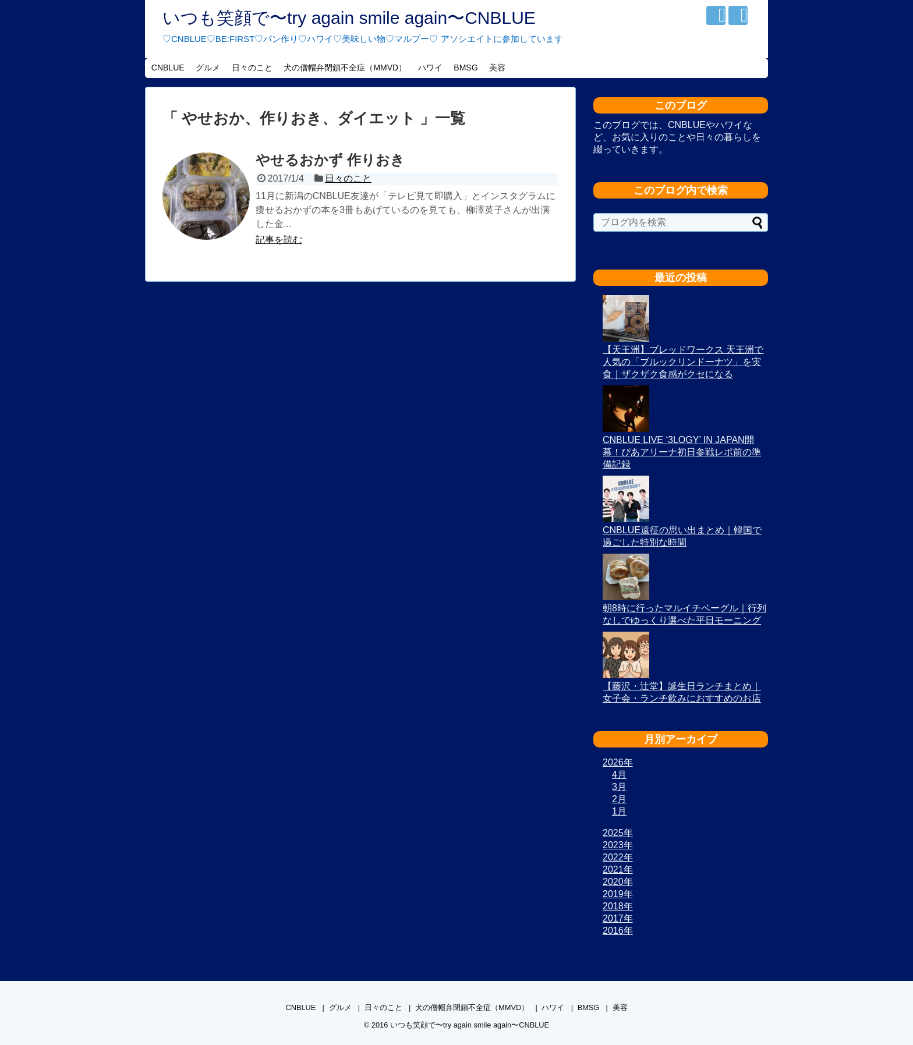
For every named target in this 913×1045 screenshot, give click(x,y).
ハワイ (430, 67)
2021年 (618, 869)
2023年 (618, 845)
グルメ (208, 67)
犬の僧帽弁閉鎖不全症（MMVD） (345, 67)
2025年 (618, 833)
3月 (619, 787)
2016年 (618, 931)
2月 (619, 799)
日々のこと (252, 67)
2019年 (618, 894)
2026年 (618, 762)
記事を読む (279, 240)
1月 (619, 811)
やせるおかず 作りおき (330, 160)
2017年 (618, 918)
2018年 (618, 906)
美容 (497, 67)
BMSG (465, 67)
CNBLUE (168, 67)
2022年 (618, 857)
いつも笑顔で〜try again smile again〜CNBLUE (349, 17)
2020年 (618, 882)
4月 (619, 775)
